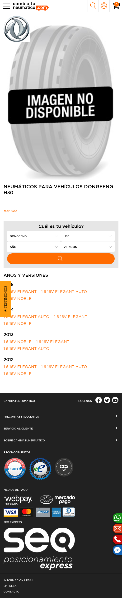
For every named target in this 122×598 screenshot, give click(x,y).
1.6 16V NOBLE (18, 298)
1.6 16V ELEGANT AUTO (64, 291)
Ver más (10, 211)
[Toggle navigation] (5, 6)
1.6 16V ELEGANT (20, 291)
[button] (5, 299)
